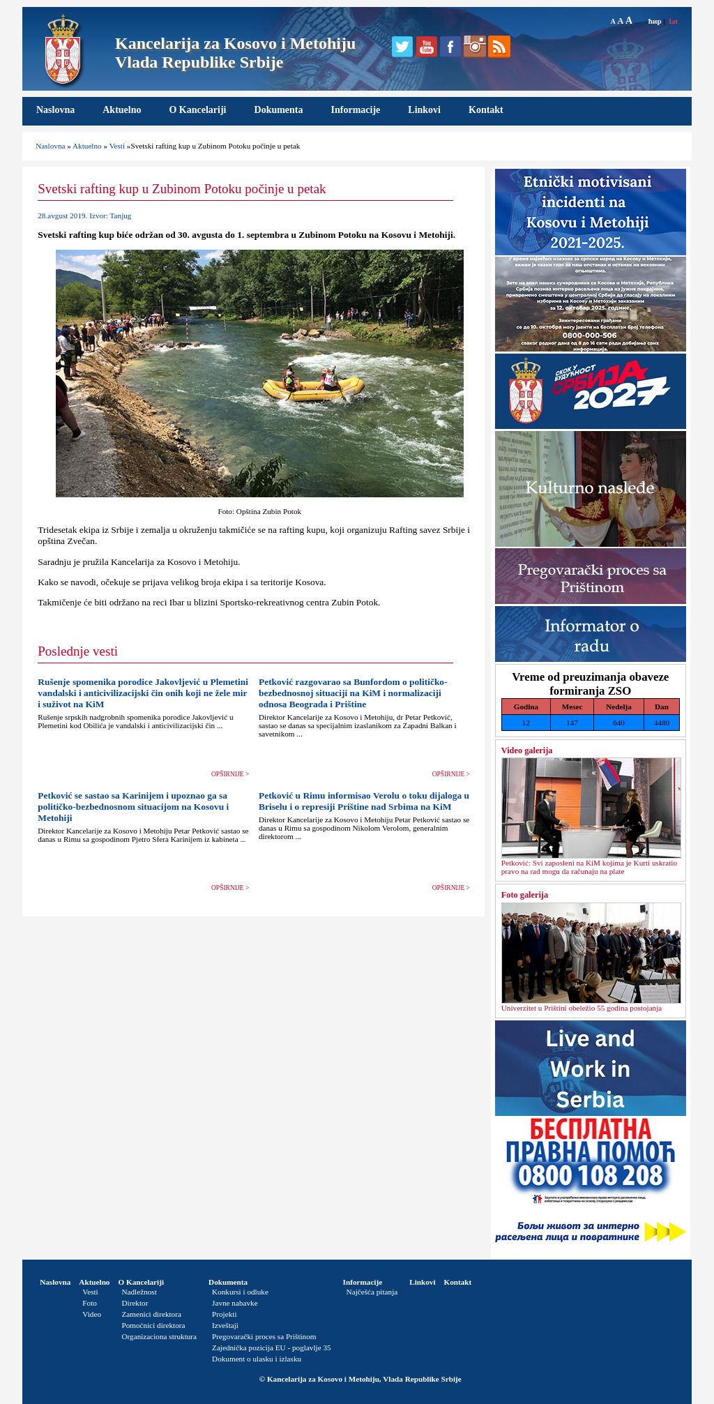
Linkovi (424, 110)
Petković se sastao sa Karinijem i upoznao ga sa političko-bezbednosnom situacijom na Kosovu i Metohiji (133, 806)
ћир (655, 21)
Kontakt (486, 110)
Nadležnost (138, 1292)
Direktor (134, 1303)
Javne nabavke (235, 1303)
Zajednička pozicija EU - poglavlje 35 (271, 1347)
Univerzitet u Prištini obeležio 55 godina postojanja (581, 1008)
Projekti (224, 1314)
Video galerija (527, 750)
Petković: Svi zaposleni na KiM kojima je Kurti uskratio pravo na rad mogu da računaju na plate (589, 867)
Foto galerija (524, 895)
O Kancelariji (197, 110)
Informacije (356, 110)
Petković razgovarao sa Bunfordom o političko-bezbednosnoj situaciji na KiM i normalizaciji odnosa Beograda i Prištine (353, 693)
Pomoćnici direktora (153, 1325)
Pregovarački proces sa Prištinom (264, 1336)
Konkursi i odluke (240, 1292)
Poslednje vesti (78, 651)
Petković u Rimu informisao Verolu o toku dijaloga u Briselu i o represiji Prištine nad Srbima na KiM (364, 801)
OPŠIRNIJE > (230, 774)
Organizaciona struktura (159, 1336)
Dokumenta (279, 110)
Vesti (117, 146)
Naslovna (55, 110)
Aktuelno (121, 110)
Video (91, 1314)
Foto (89, 1303)
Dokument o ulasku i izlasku (256, 1358)
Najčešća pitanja (372, 1292)
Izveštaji (225, 1325)
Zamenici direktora (151, 1314)
